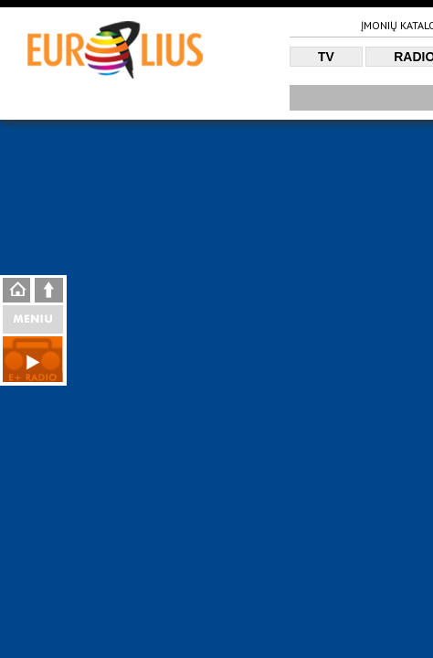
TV (326, 56)
